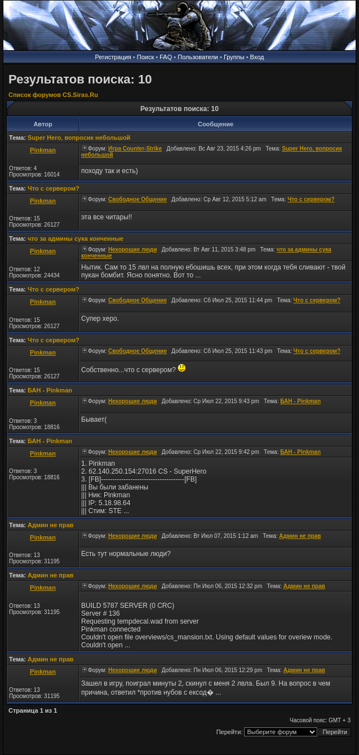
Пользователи (198, 57)
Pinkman (43, 150)
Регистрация (113, 57)
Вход (257, 57)
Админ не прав (51, 525)
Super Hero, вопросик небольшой (79, 137)
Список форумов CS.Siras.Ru (53, 94)
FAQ (165, 57)
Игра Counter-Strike (135, 148)
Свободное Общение (137, 199)
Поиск (145, 57)
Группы (234, 57)
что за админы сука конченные (75, 238)
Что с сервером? (53, 188)
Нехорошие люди (132, 249)
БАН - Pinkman (50, 390)
